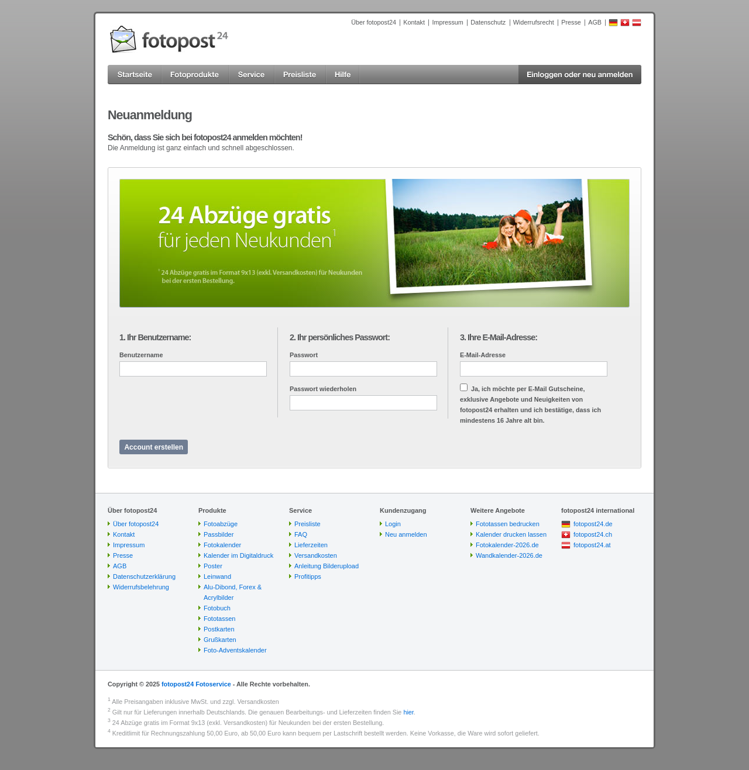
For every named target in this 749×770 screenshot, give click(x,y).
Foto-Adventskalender (235, 650)
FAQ (300, 534)
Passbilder (218, 534)
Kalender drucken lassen (511, 534)
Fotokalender (222, 544)
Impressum (447, 22)
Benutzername (141, 354)
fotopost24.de (593, 523)
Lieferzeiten (311, 544)
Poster (213, 565)
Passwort (304, 354)
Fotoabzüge (221, 523)
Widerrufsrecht (533, 22)
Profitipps (307, 576)
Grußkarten (220, 639)
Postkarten (219, 629)
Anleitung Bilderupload (326, 565)
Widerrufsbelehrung (141, 587)
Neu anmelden (406, 534)
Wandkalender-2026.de (509, 555)
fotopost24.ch (592, 534)
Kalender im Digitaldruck (238, 555)
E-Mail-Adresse (483, 354)
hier (408, 712)
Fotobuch (217, 608)
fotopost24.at (592, 544)
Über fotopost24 (373, 22)
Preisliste (307, 523)
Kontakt (414, 22)
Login (393, 523)
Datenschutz (488, 22)
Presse (571, 22)
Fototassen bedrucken (508, 523)
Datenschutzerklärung (144, 576)
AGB (595, 22)
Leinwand (217, 576)
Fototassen (219, 618)
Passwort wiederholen (323, 388)
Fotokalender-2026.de (507, 544)
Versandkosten (315, 555)
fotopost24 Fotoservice (196, 684)
